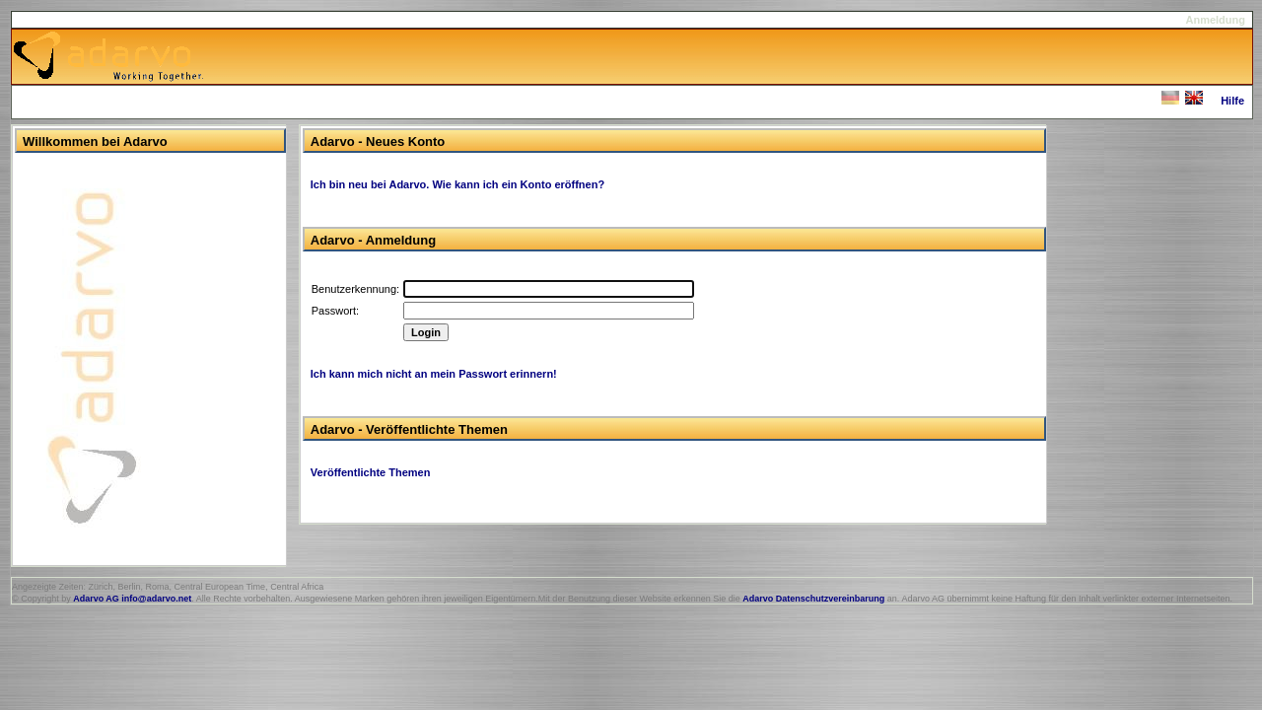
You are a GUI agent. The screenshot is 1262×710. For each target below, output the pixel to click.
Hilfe (1232, 100)
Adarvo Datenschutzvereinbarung (813, 599)
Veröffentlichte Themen (371, 472)
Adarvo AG (96, 599)
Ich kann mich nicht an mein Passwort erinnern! (434, 374)
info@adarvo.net (156, 599)
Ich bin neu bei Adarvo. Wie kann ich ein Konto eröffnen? (457, 184)
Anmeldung (1216, 20)
